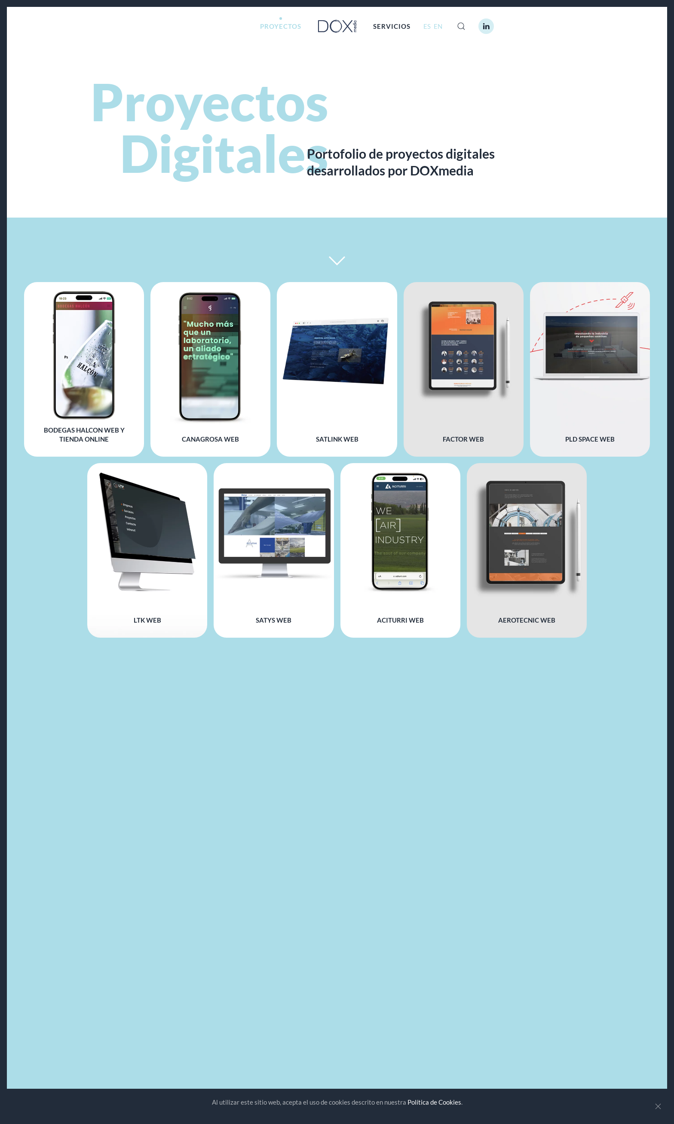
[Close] (658, 1106)
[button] (461, 26)
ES (427, 26)
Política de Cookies (434, 1102)
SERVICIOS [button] (392, 26)
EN (438, 26)
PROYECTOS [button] (280, 26)
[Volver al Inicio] (337, 26)
